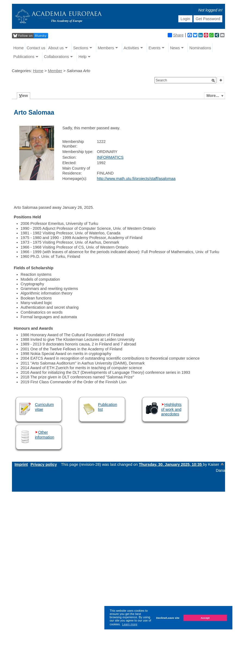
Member (55, 71)
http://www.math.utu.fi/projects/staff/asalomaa (136, 178)
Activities (131, 48)
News (175, 48)
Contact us (36, 48)
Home (18, 48)
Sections (80, 48)
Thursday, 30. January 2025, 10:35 (171, 464)
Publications (24, 56)
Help (83, 56)
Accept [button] (205, 617)
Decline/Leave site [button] (167, 617)
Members (106, 48)
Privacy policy (43, 464)
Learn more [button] (129, 624)
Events (155, 48)
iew (23, 95)
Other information (44, 434)
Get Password (208, 19)
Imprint (21, 464)
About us (56, 48)
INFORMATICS (110, 157)
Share (175, 35)
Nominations (200, 48)
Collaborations (56, 56)
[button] (213, 80)
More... (212, 95)
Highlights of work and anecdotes (171, 409)
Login (185, 19)
